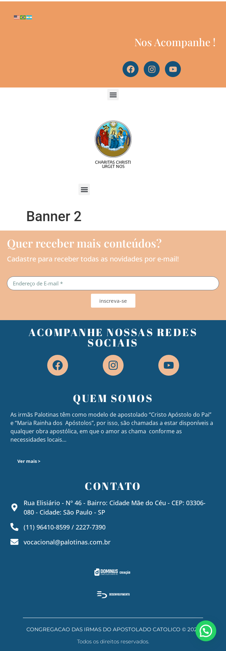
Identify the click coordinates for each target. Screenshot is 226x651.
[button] (113, 94)
